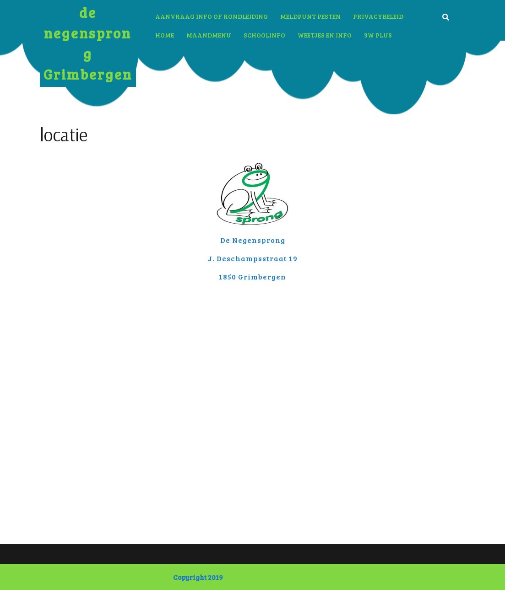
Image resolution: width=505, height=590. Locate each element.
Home (164, 35)
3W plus (378, 35)
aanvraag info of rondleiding (211, 16)
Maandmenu (208, 35)
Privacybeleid (378, 16)
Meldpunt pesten (310, 16)
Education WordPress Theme (278, 577)
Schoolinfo (264, 35)
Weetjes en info (325, 35)
